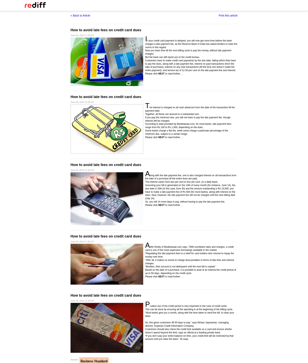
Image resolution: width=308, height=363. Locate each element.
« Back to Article (80, 15)
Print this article (228, 15)
